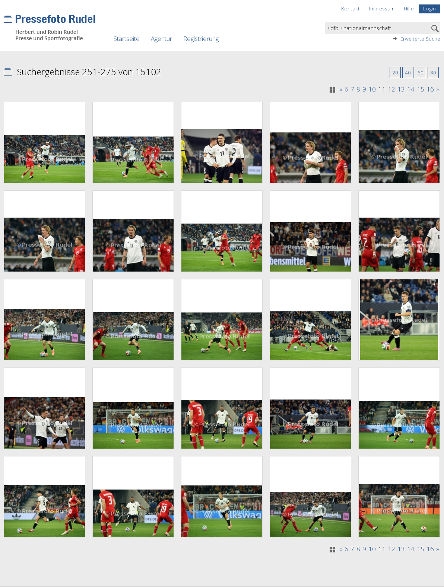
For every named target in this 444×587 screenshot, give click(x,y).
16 (430, 89)
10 (372, 89)
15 (420, 89)
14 (411, 89)
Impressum (381, 8)
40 (408, 72)
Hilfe (409, 8)
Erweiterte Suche (420, 38)
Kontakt (350, 8)
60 (421, 72)
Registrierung (201, 38)
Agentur (161, 38)
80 (433, 72)
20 (395, 72)
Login (429, 8)
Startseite (127, 38)
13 (401, 89)
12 (391, 89)
